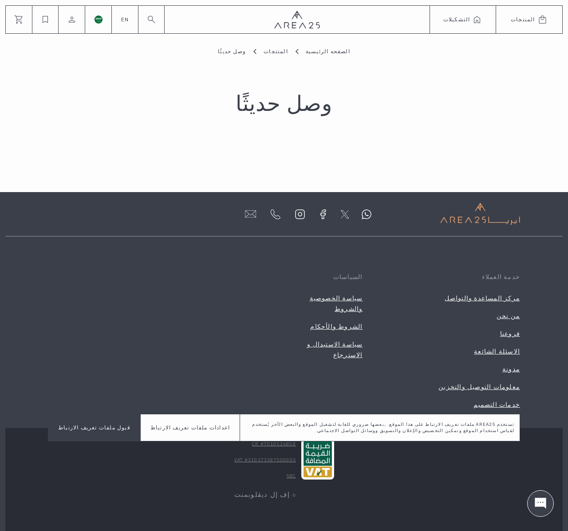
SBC (291, 476)
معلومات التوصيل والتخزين (479, 387)
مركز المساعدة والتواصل (482, 298)
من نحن (508, 316)
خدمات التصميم (496, 405)
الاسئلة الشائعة (497, 351)
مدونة (511, 369)
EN (125, 19)
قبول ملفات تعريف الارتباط (94, 427)
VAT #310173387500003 (265, 460)
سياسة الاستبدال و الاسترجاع (335, 349)
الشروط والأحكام (336, 326)
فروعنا (510, 334)
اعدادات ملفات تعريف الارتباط (190, 427)
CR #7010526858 (274, 444)
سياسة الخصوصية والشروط (336, 303)
